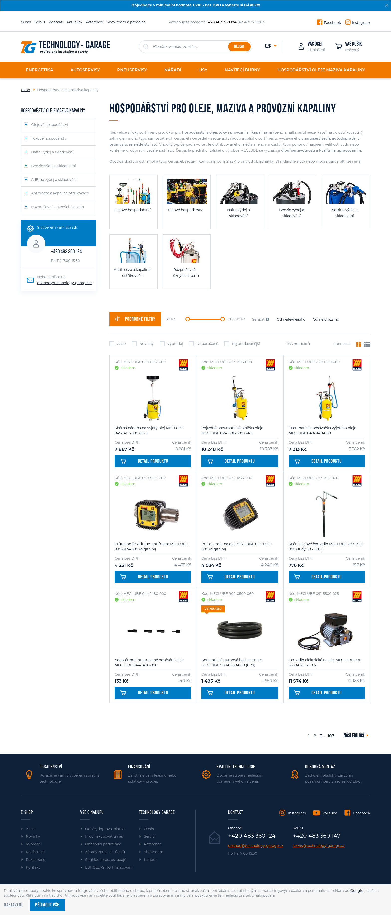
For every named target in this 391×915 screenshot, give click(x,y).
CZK (268, 46)
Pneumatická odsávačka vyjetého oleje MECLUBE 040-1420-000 (322, 430)
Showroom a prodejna (126, 22)
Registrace (35, 852)
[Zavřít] (386, 5)
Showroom (153, 852)
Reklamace (35, 859)
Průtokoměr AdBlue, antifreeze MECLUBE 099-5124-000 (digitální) (151, 546)
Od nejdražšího (326, 319)
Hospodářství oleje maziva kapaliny (53, 111)
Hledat (239, 46)
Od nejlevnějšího (291, 319)
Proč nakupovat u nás (104, 836)
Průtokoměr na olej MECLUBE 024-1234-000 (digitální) (236, 546)
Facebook (332, 22)
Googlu (356, 890)
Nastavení (13, 905)
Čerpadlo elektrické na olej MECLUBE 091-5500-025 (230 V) (325, 662)
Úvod (25, 90)
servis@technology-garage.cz (319, 845)
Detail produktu (144, 461)
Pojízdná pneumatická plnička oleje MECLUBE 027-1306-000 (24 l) (232, 430)
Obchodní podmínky (103, 844)
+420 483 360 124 (66, 252)
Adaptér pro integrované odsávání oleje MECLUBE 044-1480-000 (149, 662)
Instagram (361, 22)
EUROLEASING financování (108, 867)
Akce (117, 343)
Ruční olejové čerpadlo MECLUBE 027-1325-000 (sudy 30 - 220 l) (326, 546)
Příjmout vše (47, 905)
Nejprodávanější (242, 343)
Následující (354, 736)
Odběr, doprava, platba (105, 829)
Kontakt (56, 22)
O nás (26, 22)
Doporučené (203, 343)
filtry (135, 319)
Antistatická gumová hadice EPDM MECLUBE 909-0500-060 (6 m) (232, 662)
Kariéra (150, 859)
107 (330, 736)
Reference (94, 22)
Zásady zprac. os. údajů (105, 852)
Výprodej (171, 343)
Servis (40, 22)
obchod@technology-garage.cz (64, 283)
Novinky (143, 343)
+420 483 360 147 (316, 836)
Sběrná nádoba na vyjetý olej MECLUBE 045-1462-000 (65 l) (149, 430)
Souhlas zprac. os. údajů (105, 859)
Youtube (330, 813)
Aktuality (74, 22)
